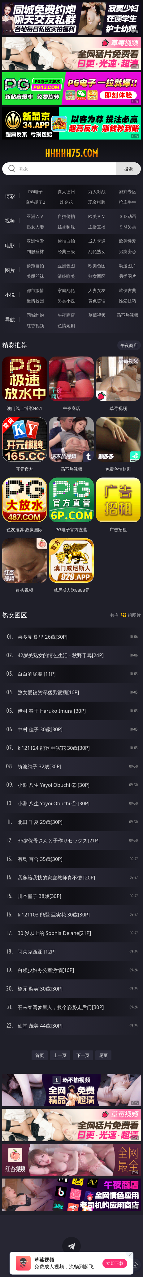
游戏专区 (127, 191)
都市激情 (35, 290)
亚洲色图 (66, 266)
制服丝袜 (35, 251)
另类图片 (127, 276)
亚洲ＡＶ (35, 216)
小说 (10, 294)
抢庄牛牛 (127, 202)
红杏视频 (35, 325)
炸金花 (66, 202)
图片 (10, 270)
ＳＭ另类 (127, 227)
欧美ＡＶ (97, 216)
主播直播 (97, 227)
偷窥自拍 (35, 266)
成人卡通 (97, 241)
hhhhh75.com (71, 153)
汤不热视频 (127, 315)
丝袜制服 (66, 227)
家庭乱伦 (66, 290)
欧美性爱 (127, 241)
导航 (10, 319)
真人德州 (66, 191)
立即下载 (115, 1263)
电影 (10, 245)
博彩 (10, 196)
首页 (39, 1055)
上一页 (60, 1055)
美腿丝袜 (35, 276)
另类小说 (66, 301)
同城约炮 (35, 315)
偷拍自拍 (66, 241)
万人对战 (97, 191)
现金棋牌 (97, 202)
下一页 (82, 1055)
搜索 (128, 169)
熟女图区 (97, 276)
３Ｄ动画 (127, 216)
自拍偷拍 (66, 216)
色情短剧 (66, 325)
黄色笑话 (97, 301)
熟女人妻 (35, 227)
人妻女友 (97, 290)
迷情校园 (35, 301)
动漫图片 (127, 266)
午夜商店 (66, 315)
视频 (10, 220)
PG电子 (35, 191)
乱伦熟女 (97, 251)
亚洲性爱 (35, 241)
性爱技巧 (127, 301)
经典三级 (66, 251)
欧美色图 (97, 266)
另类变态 (127, 251)
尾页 (103, 1055)
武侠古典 (127, 290)
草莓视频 (97, 315)
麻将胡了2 (35, 202)
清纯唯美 (66, 276)
